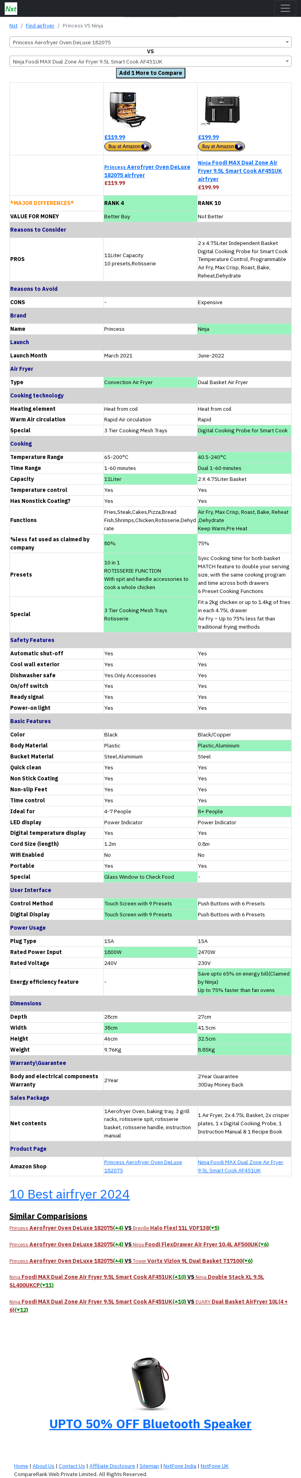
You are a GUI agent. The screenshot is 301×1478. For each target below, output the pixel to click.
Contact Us (72, 1465)
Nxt (13, 25)
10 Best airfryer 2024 (69, 1194)
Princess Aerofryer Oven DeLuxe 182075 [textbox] (62, 42)
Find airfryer (40, 25)
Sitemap (149, 1465)
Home (21, 1465)
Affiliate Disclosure (112, 1465)
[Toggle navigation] (285, 8)
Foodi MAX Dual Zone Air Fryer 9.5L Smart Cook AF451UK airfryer (240, 171)
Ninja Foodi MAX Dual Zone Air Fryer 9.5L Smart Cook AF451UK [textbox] (87, 61)
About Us (43, 1465)
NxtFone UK (214, 1465)
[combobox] (150, 41)
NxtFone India (179, 1465)
